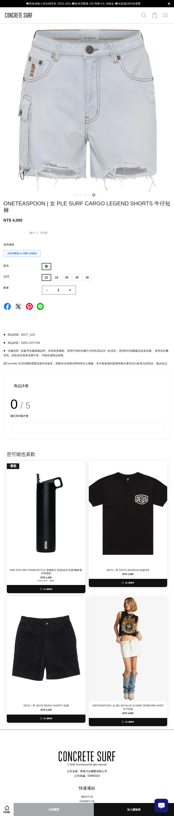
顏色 (6, 265)
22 (46, 277)
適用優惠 (8, 244)
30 (87, 277)
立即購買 (53, 809)
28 (76, 277)
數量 (6, 287)
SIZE (6, 276)
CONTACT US (87, 801)
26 (66, 277)
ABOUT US (87, 797)
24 (56, 277)
